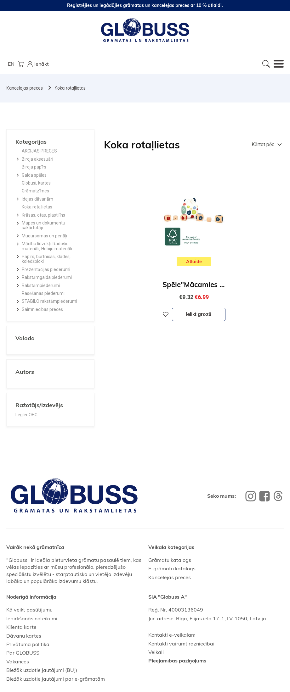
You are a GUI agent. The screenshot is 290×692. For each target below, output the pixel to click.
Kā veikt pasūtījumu (29, 609)
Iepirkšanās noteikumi (31, 618)
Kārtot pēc (263, 144)
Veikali (156, 652)
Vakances (17, 661)
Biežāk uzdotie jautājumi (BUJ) (41, 670)
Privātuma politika (27, 644)
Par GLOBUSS (22, 653)
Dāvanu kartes (23, 636)
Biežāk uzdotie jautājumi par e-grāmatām (55, 679)
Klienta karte (21, 627)
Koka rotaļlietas (70, 88)
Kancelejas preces (24, 88)
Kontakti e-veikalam (172, 635)
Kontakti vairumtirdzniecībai (181, 643)
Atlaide (194, 261)
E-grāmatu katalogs (172, 568)
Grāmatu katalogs (169, 560)
